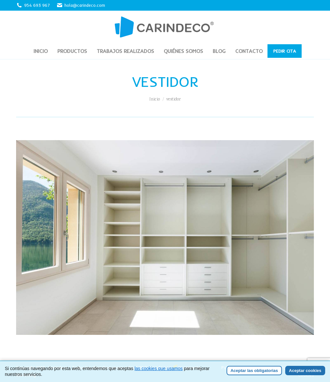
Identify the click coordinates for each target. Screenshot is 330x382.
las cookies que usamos (158, 368)
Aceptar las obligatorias (254, 370)
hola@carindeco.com (80, 5)
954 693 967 (37, 5)
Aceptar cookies (305, 370)
